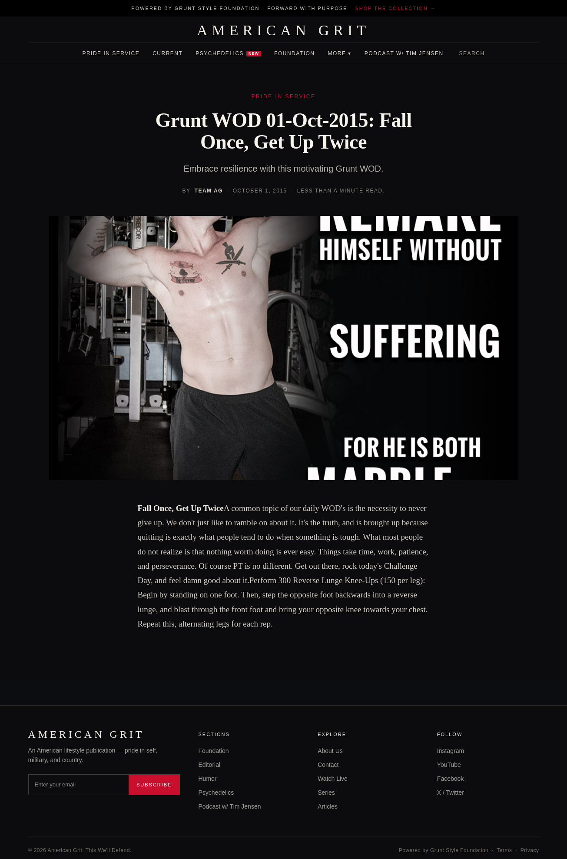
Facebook (450, 778)
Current (167, 53)
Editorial (210, 764)
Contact (328, 764)
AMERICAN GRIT (283, 30)
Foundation (294, 53)
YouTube (449, 764)
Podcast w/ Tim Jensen (404, 53)
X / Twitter (450, 792)
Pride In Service (110, 53)
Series (326, 792)
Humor (208, 778)
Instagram (450, 750)
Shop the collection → (395, 8)
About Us (330, 750)
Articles (328, 806)
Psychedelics (228, 53)
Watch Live (333, 778)
